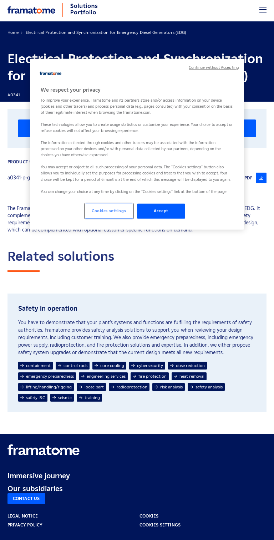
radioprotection (129, 386)
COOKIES (148, 516)
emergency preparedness (47, 376)
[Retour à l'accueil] (43, 449)
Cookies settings (160, 525)
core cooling (109, 365)
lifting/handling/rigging (46, 386)
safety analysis (206, 386)
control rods (72, 365)
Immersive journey (38, 476)
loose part (91, 386)
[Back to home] (31, 10)
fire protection (150, 376)
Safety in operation (47, 308)
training (89, 397)
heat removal (189, 376)
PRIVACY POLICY (25, 525)
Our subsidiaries (35, 488)
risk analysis (168, 386)
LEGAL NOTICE (22, 516)
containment (35, 365)
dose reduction (187, 365)
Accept (161, 210)
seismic (62, 397)
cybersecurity (147, 365)
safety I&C (32, 397)
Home (13, 32)
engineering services (103, 376)
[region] (137, 144)
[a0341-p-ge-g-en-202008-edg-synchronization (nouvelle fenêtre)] (261, 178)
